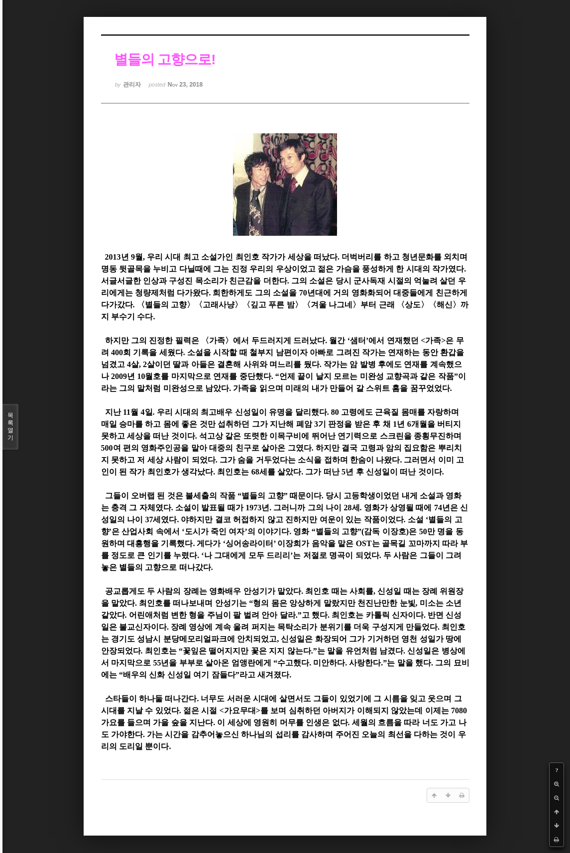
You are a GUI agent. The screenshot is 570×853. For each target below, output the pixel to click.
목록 (10, 427)
